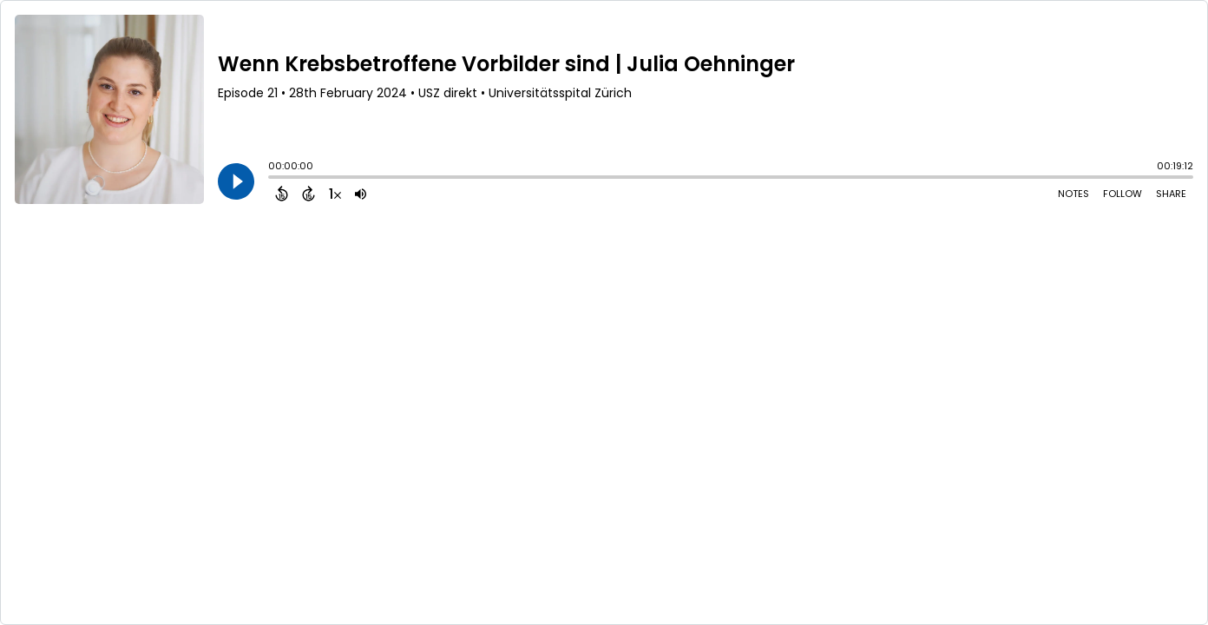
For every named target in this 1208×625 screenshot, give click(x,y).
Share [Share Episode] (1171, 194)
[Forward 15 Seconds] (308, 193)
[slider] (272, 179)
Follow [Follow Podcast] (1122, 194)
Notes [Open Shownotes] (1073, 194)
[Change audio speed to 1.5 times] (335, 193)
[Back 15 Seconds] (281, 193)
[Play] (236, 181)
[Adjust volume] (360, 193)
